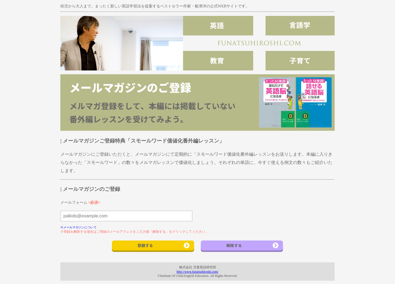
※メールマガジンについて (78, 227)
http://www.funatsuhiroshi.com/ (198, 272)
